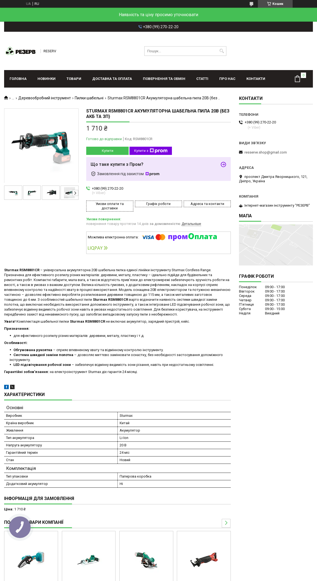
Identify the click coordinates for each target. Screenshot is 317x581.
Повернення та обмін (164, 79)
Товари (74, 79)
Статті (202, 79)
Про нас (227, 79)
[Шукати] (221, 51)
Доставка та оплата (112, 79)
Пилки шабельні (89, 98)
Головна (18, 79)
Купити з (151, 150)
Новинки (47, 79)
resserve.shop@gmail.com (265, 152)
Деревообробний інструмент (44, 98)
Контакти (255, 79)
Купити (107, 151)
